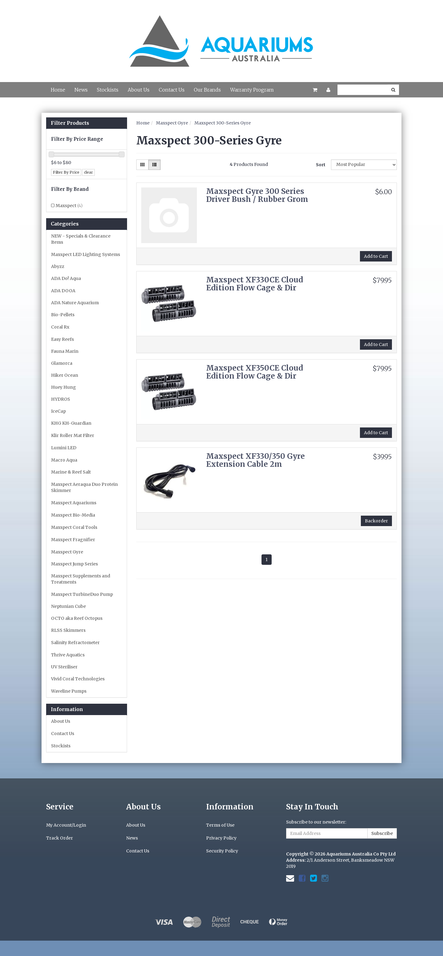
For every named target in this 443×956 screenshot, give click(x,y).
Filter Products (70, 123)
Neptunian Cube (68, 606)
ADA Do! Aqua (66, 278)
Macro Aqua (64, 460)
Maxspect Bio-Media (73, 515)
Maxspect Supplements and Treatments (80, 579)
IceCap (58, 411)
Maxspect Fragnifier (73, 539)
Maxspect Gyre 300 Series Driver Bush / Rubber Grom (257, 195)
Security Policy (222, 851)
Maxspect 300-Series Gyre (222, 123)
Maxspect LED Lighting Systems (85, 254)
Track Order (59, 838)
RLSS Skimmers (68, 630)
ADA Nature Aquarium (75, 302)
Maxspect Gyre (67, 552)
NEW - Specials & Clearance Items (80, 239)
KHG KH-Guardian (71, 423)
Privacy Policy (221, 838)
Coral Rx (60, 327)
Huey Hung (63, 387)
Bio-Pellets (62, 314)
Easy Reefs (62, 339)
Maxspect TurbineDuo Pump (82, 594)
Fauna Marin (64, 351)
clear (88, 172)
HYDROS (60, 399)
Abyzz (57, 266)
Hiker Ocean (64, 375)
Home (58, 90)
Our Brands (207, 90)
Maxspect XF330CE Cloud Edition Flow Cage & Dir (254, 284)
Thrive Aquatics (68, 655)
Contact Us (172, 90)
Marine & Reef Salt (71, 472)
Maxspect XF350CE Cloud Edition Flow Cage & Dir (254, 372)
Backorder (376, 521)
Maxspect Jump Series (74, 564)
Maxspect (69, 205)
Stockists (107, 90)
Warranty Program (252, 90)
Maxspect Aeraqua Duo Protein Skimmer (84, 487)
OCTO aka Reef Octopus (76, 618)
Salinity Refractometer (75, 642)
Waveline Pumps (68, 691)
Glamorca (61, 363)
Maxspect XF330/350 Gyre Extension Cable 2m (255, 460)
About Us (139, 90)
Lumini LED (63, 447)
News (81, 90)
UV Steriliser (64, 667)
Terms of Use (220, 825)
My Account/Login (66, 825)
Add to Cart (376, 256)
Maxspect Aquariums (73, 503)
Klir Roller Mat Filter (72, 435)
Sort (320, 164)
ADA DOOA (63, 290)
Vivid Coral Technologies (78, 679)
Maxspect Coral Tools (74, 527)
